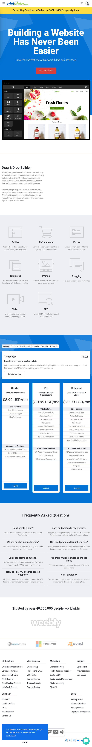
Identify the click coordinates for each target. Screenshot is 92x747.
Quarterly (14, 346)
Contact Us (6, 716)
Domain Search (33, 679)
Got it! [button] (24, 743)
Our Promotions (8, 703)
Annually (35, 346)
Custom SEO (55, 675)
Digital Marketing (57, 683)
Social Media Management (61, 679)
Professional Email (35, 671)
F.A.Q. (4, 708)
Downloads (81, 675)
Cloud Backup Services (11, 683)
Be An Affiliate (8, 712)
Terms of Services (78, 703)
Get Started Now (46, 70)
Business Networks (10, 675)
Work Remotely (8, 679)
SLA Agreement (77, 708)
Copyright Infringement (80, 712)
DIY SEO (53, 687)
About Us (5, 699)
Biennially (44, 346)
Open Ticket (82, 667)
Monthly (6, 346)
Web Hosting (32, 667)
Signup (15, 485)
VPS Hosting (32, 675)
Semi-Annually (25, 346)
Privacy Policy (77, 699)
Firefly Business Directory (60, 671)
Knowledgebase (83, 671)
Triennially (54, 346)
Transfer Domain (34, 683)
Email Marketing (57, 667)
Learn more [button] (11, 736)
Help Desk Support (9, 687)
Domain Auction (33, 687)
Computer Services (10, 671)
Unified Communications (12, 667)
